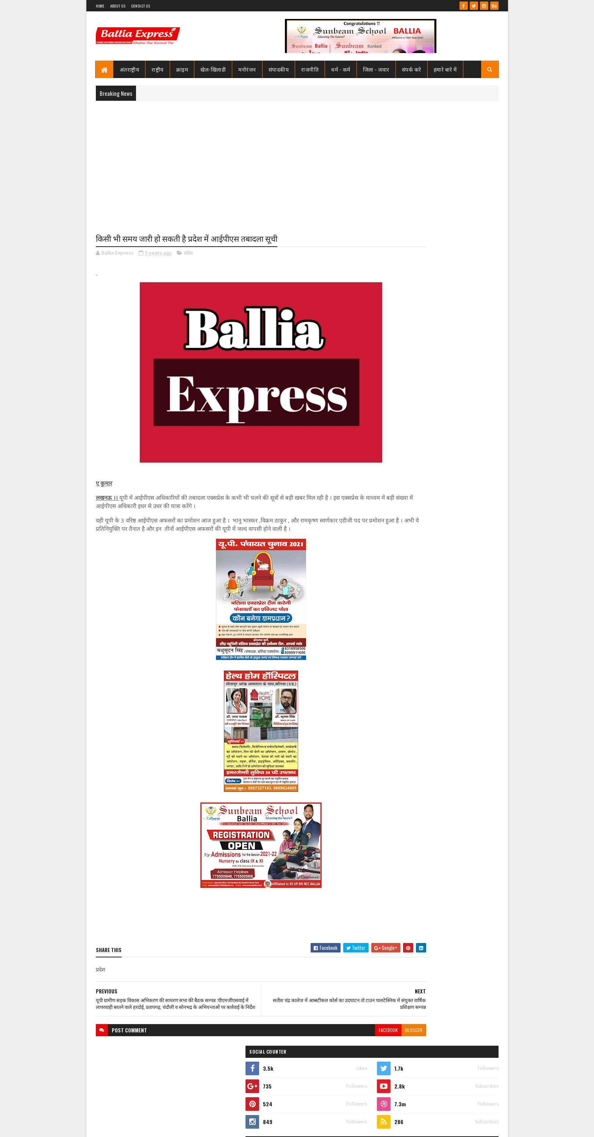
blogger (351, 1038)
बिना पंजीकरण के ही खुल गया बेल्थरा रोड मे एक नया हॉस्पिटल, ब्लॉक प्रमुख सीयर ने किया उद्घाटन (454, 868)
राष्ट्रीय (158, 69)
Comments (468, 510)
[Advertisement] (297, 161)
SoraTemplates (123, 1126)
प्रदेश (188, 253)
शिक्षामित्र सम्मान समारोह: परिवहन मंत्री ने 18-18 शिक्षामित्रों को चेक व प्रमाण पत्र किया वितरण (453, 450)
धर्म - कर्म (340, 69)
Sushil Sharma (176, 1126)
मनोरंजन (247, 69)
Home (100, 6)
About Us (117, 6)
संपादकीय (279, 69)
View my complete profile (402, 352)
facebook (326, 1038)
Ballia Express (401, 342)
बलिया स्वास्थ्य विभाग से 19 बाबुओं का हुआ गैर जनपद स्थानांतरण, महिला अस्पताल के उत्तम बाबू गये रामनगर (454, 391)
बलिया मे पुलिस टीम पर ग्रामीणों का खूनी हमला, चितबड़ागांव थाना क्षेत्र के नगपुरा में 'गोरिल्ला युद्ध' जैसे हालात (453, 484)
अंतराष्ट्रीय (129, 69)
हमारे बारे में (445, 69)
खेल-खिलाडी (213, 69)
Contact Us (140, 6)
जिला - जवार (376, 69)
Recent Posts (407, 510)
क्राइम (182, 69)
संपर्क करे (411, 69)
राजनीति (310, 69)
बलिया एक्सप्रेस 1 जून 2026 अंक (441, 833)
